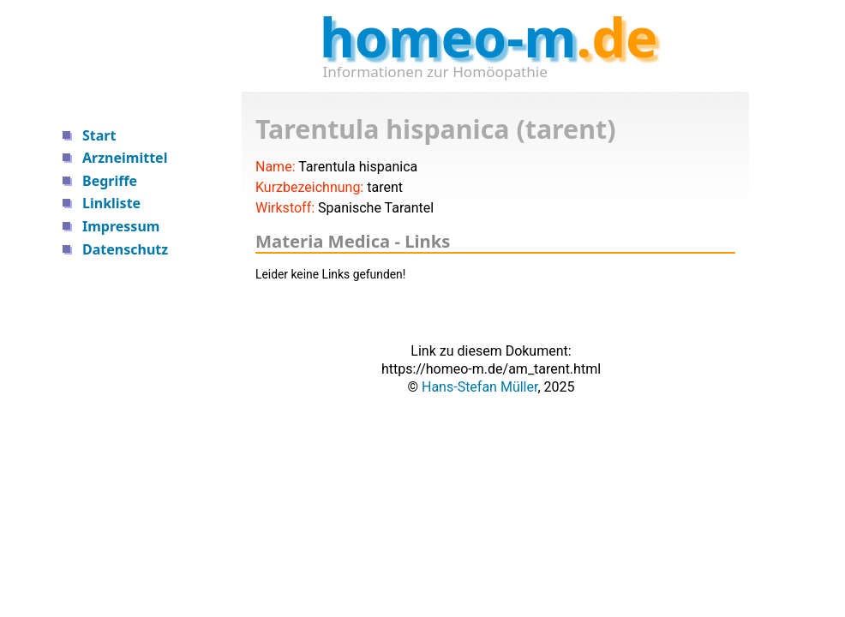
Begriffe (109, 180)
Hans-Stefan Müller (479, 387)
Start (99, 135)
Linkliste (111, 203)
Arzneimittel (124, 157)
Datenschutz (125, 249)
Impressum (120, 226)
